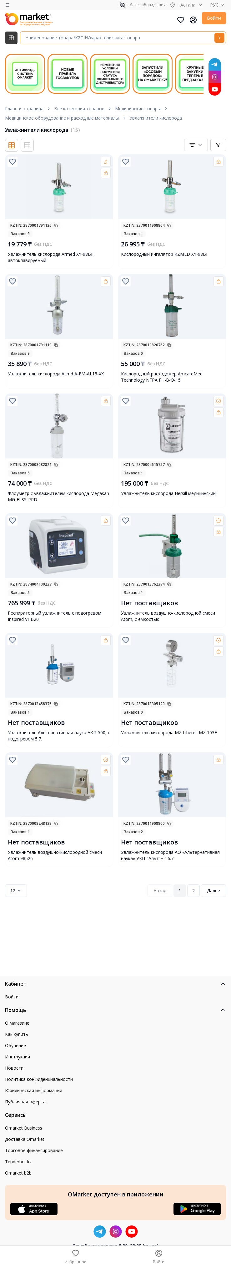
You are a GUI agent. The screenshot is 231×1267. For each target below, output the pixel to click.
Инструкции (17, 1057)
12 (16, 890)
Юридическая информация (33, 1090)
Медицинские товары (138, 108)
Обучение (15, 1045)
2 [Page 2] (193, 890)
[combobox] (196, 145)
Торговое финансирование (34, 1150)
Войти (214, 18)
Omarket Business (23, 1128)
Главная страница (24, 108)
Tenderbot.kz (18, 1162)
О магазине (17, 1023)
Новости (14, 1068)
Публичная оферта (25, 1102)
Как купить (16, 1034)
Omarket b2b (18, 1173)
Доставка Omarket (24, 1139)
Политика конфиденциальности (39, 1079)
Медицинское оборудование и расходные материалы (62, 118)
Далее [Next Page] (213, 890)
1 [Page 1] (179, 890)
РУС (218, 5)
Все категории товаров (79, 108)
